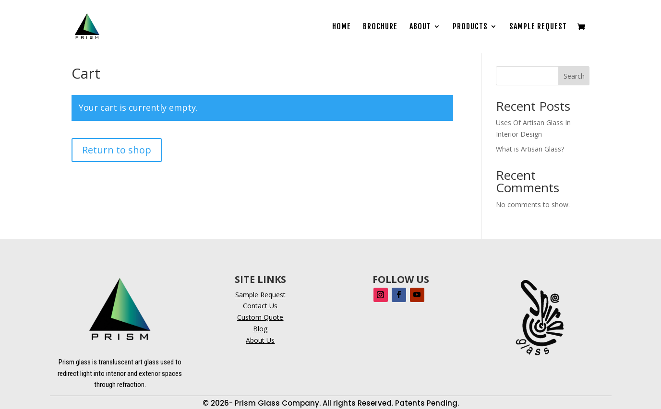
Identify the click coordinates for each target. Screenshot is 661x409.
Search (574, 76)
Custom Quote (260, 317)
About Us (260, 340)
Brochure (380, 27)
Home (341, 27)
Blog (260, 328)
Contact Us (260, 305)
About (420, 27)
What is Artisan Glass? (530, 148)
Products (470, 27)
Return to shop (116, 149)
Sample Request (538, 27)
